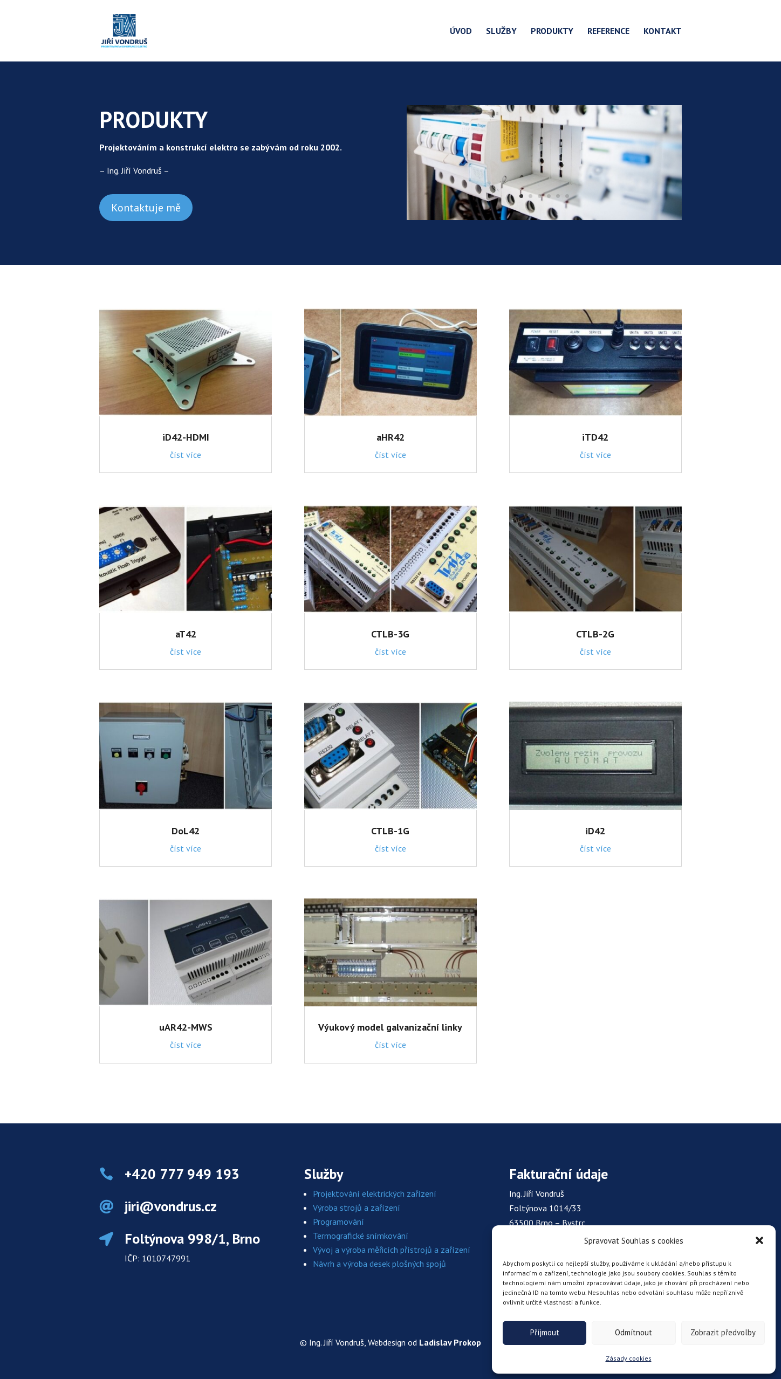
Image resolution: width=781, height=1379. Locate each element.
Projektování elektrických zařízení (374, 1193)
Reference (608, 31)
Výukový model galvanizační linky (390, 1027)
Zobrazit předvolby (723, 1332)
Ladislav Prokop (450, 1342)
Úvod (461, 31)
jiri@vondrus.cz (171, 1206)
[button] (759, 1240)
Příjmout (544, 1332)
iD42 (595, 831)
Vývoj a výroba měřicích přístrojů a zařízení (391, 1249)
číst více (185, 454)
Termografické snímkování (360, 1235)
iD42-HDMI (185, 437)
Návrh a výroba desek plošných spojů (379, 1263)
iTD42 (595, 437)
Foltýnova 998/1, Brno (192, 1238)
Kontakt (662, 31)
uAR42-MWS (186, 1027)
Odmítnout (633, 1332)
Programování (338, 1221)
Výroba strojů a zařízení (356, 1207)
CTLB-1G (390, 831)
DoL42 (186, 831)
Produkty (552, 31)
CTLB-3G (390, 634)
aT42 (185, 634)
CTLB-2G (595, 634)
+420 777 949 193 (182, 1174)
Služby (501, 31)
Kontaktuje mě (146, 208)
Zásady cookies (629, 1358)
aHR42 (390, 437)
